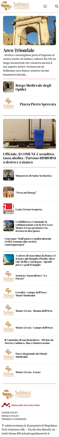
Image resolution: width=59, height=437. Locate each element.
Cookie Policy (10, 412)
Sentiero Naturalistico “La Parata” (31, 277)
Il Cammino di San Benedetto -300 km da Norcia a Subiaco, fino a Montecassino (29, 341)
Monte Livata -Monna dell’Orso (34, 311)
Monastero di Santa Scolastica (34, 176)
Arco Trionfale (18, 50)
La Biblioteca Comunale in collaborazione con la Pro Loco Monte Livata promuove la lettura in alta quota (34, 226)
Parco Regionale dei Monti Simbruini (31, 355)
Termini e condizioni (14, 419)
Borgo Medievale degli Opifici (33, 87)
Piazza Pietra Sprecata (38, 104)
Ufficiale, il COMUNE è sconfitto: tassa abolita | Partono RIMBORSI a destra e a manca (29, 158)
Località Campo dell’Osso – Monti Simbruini (32, 293)
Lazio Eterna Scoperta (29, 209)
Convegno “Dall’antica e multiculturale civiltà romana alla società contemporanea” (28, 242)
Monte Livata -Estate (28, 372)
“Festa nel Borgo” (26, 192)
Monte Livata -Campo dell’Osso (34, 327)
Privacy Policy (10, 416)
